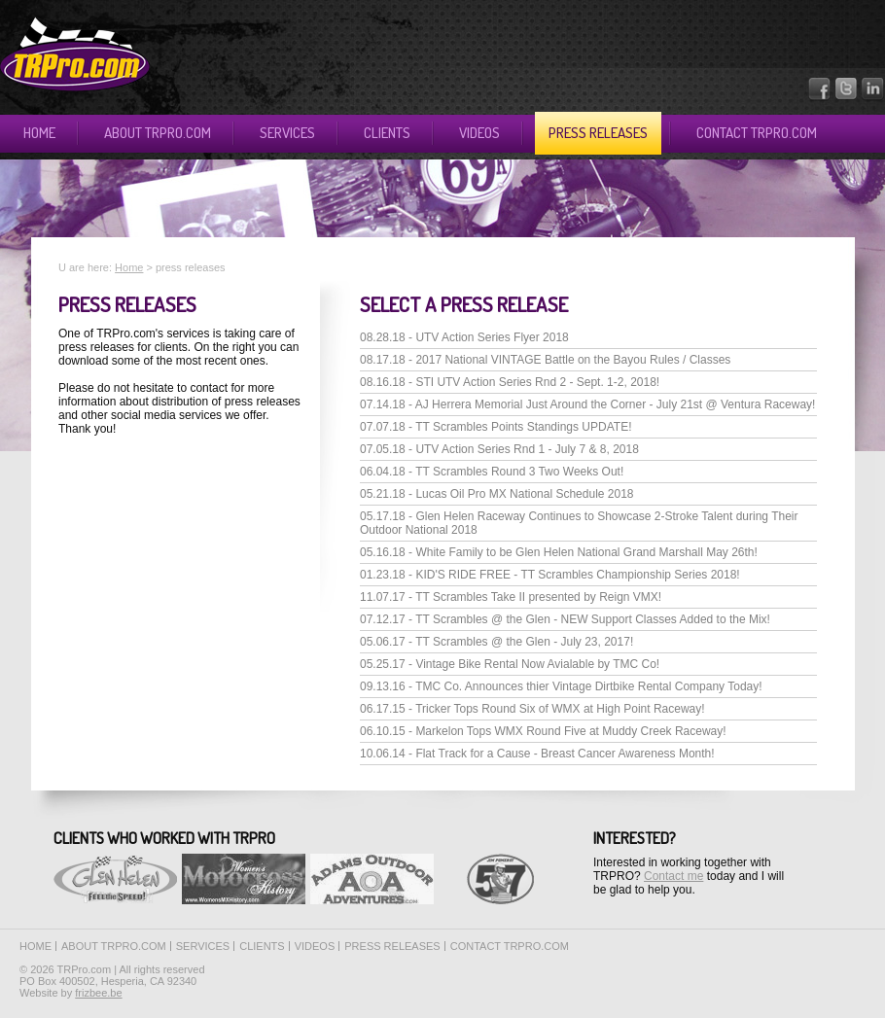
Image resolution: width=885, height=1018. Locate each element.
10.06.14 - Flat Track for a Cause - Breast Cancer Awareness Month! (537, 753)
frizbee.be (98, 993)
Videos (479, 132)
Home (39, 132)
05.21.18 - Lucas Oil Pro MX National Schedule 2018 (497, 494)
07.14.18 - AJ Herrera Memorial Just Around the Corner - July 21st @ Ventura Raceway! (587, 404)
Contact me (673, 876)
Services (287, 132)
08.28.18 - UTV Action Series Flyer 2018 (464, 337)
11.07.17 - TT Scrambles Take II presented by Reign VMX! (510, 597)
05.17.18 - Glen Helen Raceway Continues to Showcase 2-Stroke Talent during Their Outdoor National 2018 (578, 523)
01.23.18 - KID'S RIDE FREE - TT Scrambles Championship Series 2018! (550, 574)
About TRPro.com (157, 132)
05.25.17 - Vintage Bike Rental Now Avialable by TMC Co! (509, 664)
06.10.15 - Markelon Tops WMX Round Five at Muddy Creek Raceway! (543, 731)
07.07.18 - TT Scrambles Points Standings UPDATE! (495, 427)
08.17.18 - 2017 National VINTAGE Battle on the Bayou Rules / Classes (545, 360)
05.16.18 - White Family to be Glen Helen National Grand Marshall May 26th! (559, 552)
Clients (387, 132)
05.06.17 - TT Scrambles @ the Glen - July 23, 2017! (496, 642)
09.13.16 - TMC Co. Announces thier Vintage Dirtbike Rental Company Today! (561, 686)
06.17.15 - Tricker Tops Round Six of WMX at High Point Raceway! (532, 709)
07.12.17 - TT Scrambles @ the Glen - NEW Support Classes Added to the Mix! (565, 619)
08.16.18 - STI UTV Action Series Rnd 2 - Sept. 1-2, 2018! (509, 382)
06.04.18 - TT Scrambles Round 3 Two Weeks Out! (491, 471)
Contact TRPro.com (756, 132)
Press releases (598, 132)
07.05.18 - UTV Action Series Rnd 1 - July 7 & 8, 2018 (499, 449)
